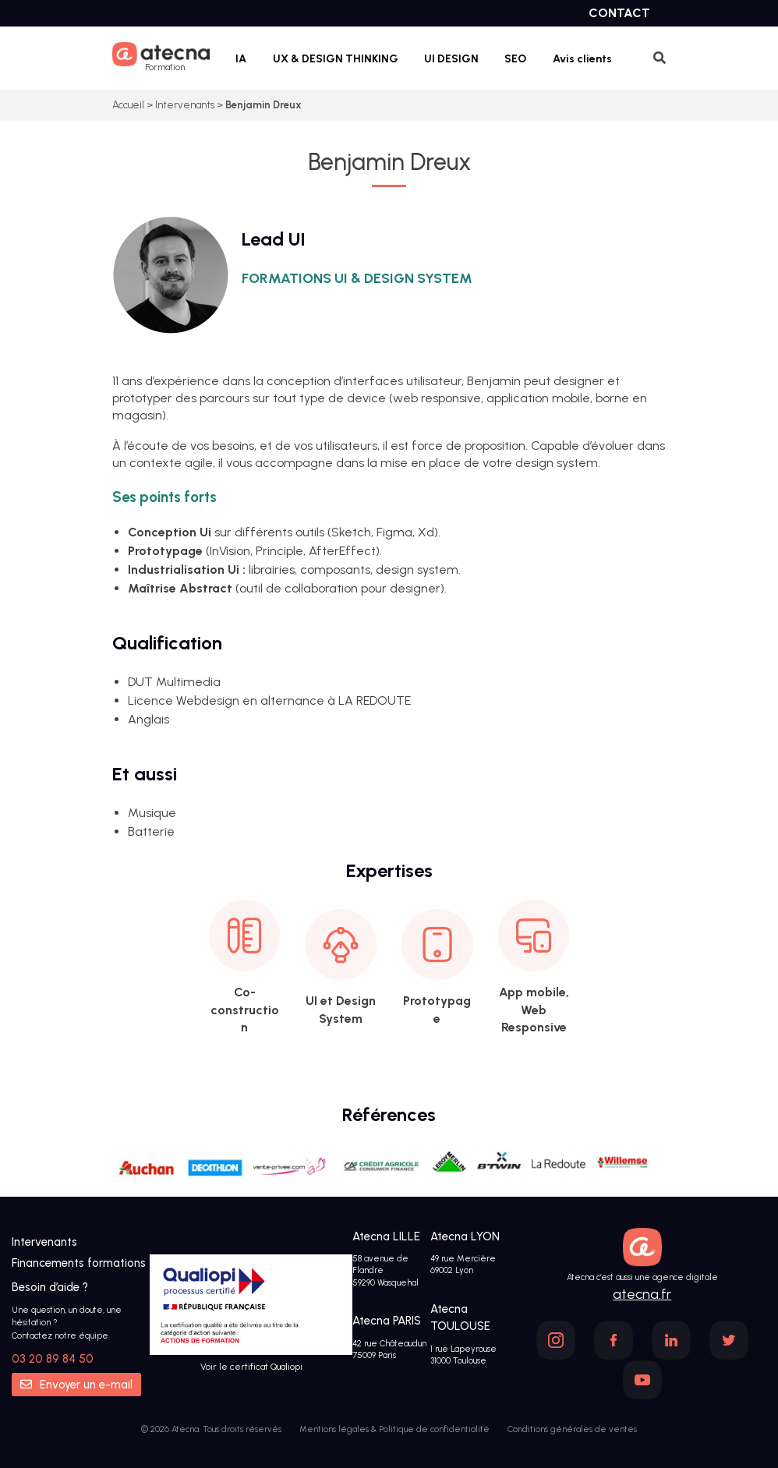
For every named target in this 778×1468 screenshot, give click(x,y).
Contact (619, 12)
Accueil (128, 105)
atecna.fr (642, 1294)
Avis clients (582, 58)
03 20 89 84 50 (53, 1359)
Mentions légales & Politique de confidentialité (394, 1429)
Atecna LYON (465, 1236)
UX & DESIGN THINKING (335, 58)
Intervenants (184, 105)
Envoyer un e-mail (76, 1385)
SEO (515, 58)
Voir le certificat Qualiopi (251, 1366)
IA (240, 58)
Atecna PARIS (386, 1321)
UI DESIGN (451, 58)
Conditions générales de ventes (572, 1429)
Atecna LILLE (386, 1236)
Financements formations (79, 1263)
